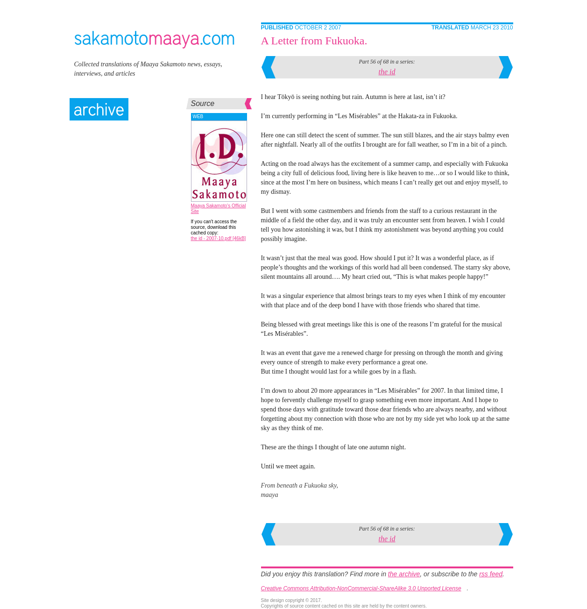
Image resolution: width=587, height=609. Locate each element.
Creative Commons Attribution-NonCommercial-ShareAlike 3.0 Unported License (361, 588)
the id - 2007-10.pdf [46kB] (218, 238)
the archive (404, 574)
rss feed (490, 574)
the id (387, 72)
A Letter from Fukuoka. (314, 41)
